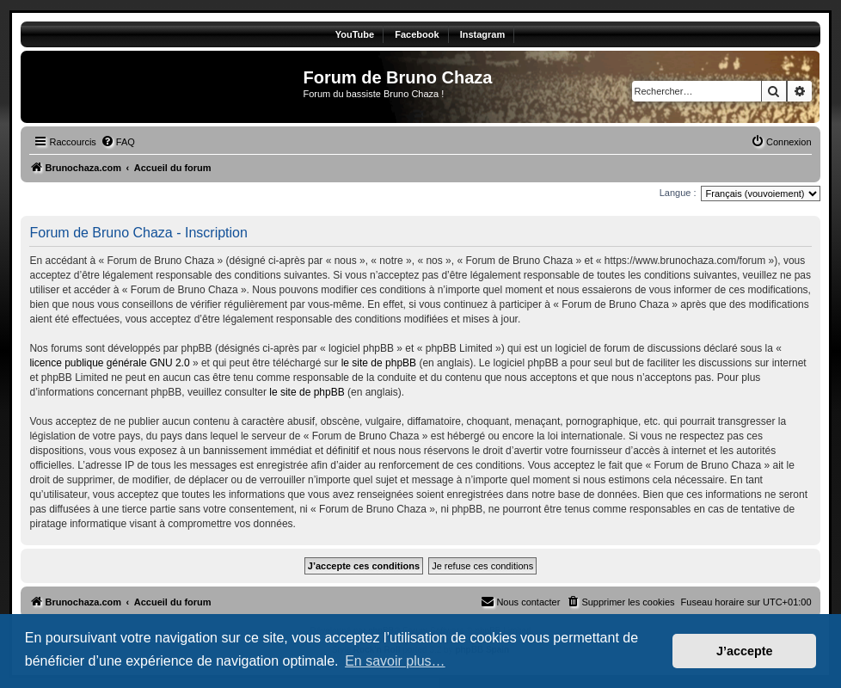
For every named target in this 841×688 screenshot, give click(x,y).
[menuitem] (118, 142)
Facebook (417, 34)
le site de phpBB (378, 363)
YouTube (354, 34)
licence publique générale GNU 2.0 (109, 363)
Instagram (483, 34)
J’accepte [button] (744, 651)
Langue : (678, 192)
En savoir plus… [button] (395, 661)
